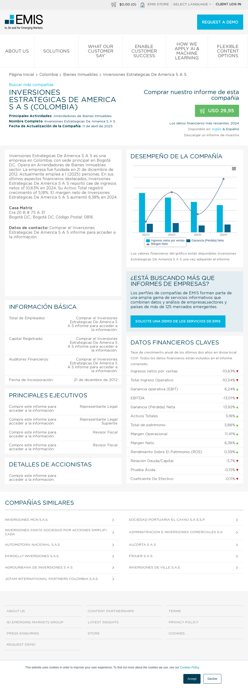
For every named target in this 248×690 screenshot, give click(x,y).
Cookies (177, 633)
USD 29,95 (217, 110)
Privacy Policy (183, 622)
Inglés (217, 129)
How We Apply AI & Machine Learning (187, 52)
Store (94, 633)
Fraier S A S (141, 556)
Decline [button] (212, 679)
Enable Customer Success (144, 52)
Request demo (21, 644)
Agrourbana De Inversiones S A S (39, 567)
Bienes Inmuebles (80, 75)
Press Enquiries (23, 633)
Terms (175, 611)
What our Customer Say (100, 52)
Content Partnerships (111, 611)
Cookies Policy (189, 667)
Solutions (56, 52)
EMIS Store (154, 5)
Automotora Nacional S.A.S (32, 544)
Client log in (228, 4)
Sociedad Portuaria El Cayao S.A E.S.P (167, 520)
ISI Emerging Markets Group (35, 622)
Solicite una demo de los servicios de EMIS (178, 321)
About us (17, 52)
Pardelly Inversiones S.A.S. (32, 556)
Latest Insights (103, 622)
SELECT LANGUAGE (192, 4)
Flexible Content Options (228, 52)
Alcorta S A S (142, 544)
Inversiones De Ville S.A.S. (155, 567)
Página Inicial (21, 75)
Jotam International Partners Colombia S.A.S (51, 579)
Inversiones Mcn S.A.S (26, 520)
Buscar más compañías (31, 85)
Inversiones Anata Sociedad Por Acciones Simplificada (56, 532)
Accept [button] (191, 679)
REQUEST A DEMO (220, 22)
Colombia (48, 75)
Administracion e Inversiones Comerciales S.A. (176, 532)
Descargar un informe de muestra (211, 135)
